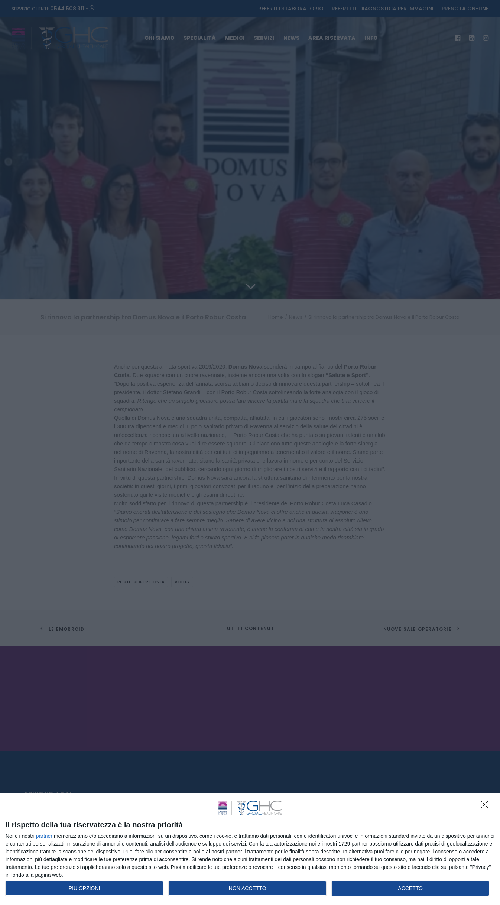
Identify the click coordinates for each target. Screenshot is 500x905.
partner (44, 835)
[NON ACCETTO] (487, 806)
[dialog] (250, 849)
